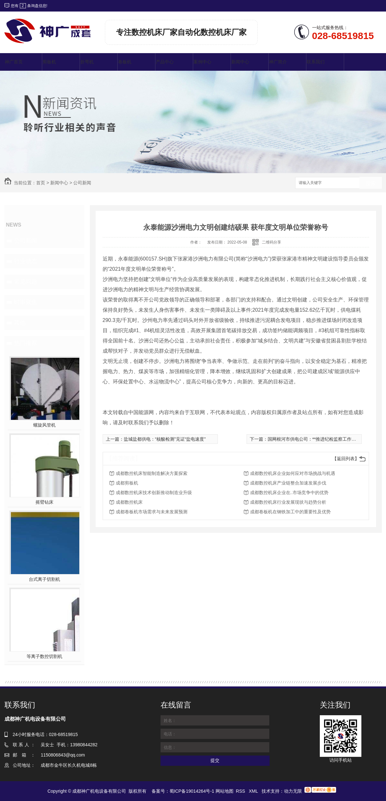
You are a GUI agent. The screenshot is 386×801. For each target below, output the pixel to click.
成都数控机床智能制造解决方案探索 (151, 473)
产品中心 (165, 61)
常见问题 (25, 281)
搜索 (371, 183)
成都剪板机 (127, 482)
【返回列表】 (345, 458)
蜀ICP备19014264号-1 (191, 791)
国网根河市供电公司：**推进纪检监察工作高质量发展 (321, 439)
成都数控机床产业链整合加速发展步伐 (288, 482)
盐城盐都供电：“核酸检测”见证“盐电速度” (165, 439)
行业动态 (25, 261)
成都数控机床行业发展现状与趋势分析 (288, 502)
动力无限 (293, 791)
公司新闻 (82, 182)
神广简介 (278, 61)
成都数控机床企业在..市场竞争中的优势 (289, 492)
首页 (40, 182)
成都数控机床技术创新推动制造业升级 (154, 492)
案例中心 (202, 61)
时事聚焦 (25, 302)
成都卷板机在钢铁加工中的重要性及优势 (290, 511)
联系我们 (316, 61)
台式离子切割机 (44, 579)
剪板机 (49, 61)
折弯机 (87, 61)
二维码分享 (271, 242)
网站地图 (224, 791)
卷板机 (124, 61)
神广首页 (14, 61)
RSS (241, 791)
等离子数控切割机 (44, 656)
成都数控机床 (129, 502)
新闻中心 (240, 61)
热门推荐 (25, 343)
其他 (20, 322)
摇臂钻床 (44, 502)
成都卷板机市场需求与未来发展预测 (151, 511)
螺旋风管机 (44, 425)
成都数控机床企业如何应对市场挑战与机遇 (292, 473)
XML (254, 791)
